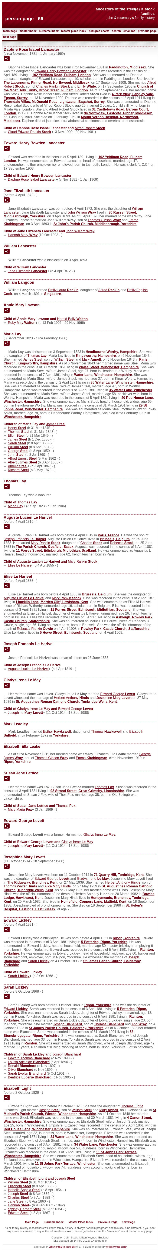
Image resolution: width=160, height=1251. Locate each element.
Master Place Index (73, 31)
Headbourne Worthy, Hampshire (111, 352)
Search (116, 31)
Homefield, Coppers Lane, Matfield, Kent (93, 901)
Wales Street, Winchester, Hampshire (109, 367)
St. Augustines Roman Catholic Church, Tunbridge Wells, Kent (66, 701)
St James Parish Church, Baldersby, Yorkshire (66, 1028)
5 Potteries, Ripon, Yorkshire (104, 942)
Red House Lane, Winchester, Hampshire (37, 1129)
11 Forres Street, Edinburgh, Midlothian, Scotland (56, 550)
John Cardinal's (56, 1247)
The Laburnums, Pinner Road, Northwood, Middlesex (46, 82)
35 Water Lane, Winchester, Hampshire (122, 382)
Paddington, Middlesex (127, 67)
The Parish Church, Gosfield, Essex (44, 546)
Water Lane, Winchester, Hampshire (103, 375)
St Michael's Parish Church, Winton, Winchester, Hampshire (80, 1112)
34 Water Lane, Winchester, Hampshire (81, 1137)
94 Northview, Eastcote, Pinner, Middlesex (118, 113)
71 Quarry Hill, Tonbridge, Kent (119, 875)
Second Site (70, 1247)
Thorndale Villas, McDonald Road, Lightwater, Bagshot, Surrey (54, 101)
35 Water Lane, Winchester (130, 390)
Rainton (31, 1043)
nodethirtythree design (116, 1247)
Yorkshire (60, 735)
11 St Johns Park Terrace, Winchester (65, 1163)
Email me (129, 31)
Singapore (52, 294)
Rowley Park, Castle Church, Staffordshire (115, 628)
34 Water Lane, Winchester (95, 1144)
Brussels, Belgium (115, 539)
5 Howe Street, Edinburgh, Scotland (69, 632)
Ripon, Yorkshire (17, 762)
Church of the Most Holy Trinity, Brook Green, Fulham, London (78, 88)
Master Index (27, 31)
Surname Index (49, 31)
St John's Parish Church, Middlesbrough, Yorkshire (95, 224)
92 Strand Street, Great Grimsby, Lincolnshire (87, 791)
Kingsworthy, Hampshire (96, 355)
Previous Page (147, 31)
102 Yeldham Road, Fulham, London (61, 75)
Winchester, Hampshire (22, 417)
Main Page (10, 31)
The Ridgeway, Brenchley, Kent (32, 882)
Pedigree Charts (99, 31)
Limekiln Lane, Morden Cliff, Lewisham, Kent (52, 602)
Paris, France (108, 535)
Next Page (9, 36)
